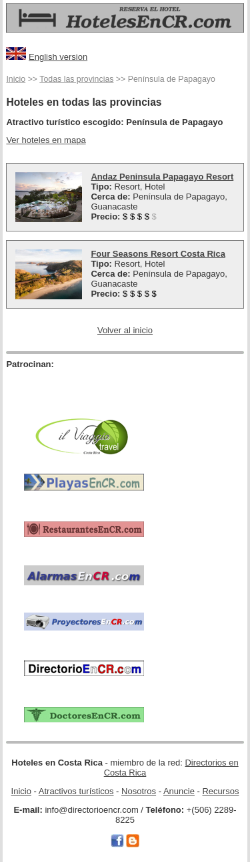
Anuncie (179, 791)
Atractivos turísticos (76, 791)
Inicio (15, 79)
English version (58, 57)
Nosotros (138, 791)
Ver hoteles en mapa (45, 140)
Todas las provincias (76, 79)
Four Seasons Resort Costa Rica (158, 254)
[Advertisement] (84, 389)
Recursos (220, 791)
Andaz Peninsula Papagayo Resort (162, 177)
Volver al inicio (125, 330)
